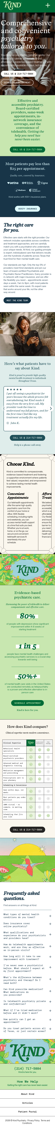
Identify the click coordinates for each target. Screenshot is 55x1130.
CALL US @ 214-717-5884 (18, 74)
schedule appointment (17, 82)
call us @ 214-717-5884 (27, 149)
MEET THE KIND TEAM (19, 300)
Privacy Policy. (33, 1120)
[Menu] (47, 5)
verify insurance (27, 209)
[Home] (22, 5)
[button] (51, 409)
